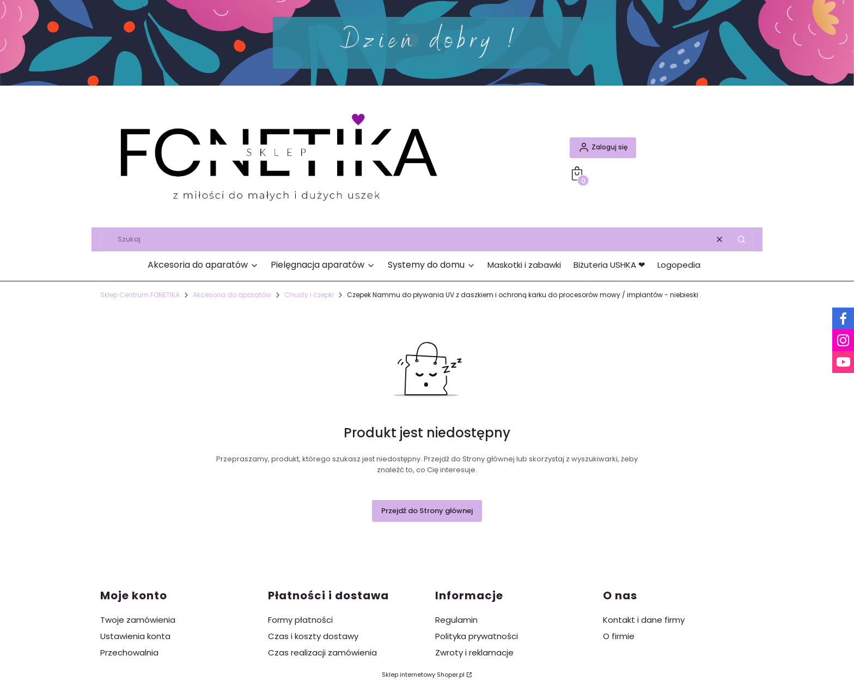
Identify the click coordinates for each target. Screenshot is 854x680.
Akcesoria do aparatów (232, 294)
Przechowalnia (129, 652)
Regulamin (456, 619)
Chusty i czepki (309, 294)
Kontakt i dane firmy (644, 619)
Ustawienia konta (135, 636)
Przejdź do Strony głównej (427, 511)
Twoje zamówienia (137, 619)
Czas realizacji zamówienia (322, 652)
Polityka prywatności (476, 636)
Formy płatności (300, 619)
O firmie (619, 636)
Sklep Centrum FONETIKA (140, 294)
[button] (741, 239)
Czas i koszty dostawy (313, 636)
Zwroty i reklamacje (474, 652)
